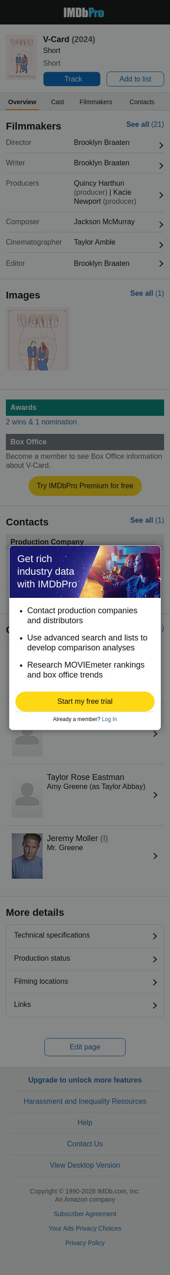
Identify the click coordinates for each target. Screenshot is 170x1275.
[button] (85, 701)
